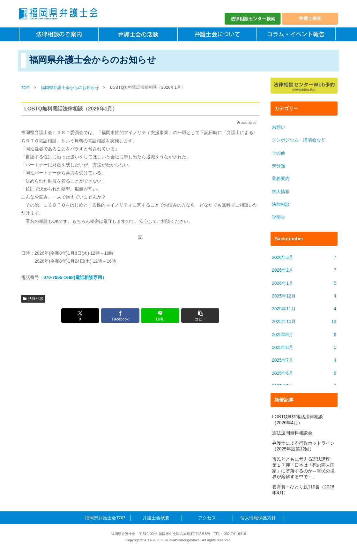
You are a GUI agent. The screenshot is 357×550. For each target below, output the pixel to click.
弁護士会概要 (156, 517)
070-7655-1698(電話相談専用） (75, 277)
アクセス (207, 517)
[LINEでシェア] (160, 315)
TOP (25, 87)
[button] (200, 315)
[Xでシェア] (80, 315)
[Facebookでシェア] (120, 315)
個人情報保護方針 (258, 517)
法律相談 (33, 299)
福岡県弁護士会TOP (105, 517)
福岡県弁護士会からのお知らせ (70, 87)
